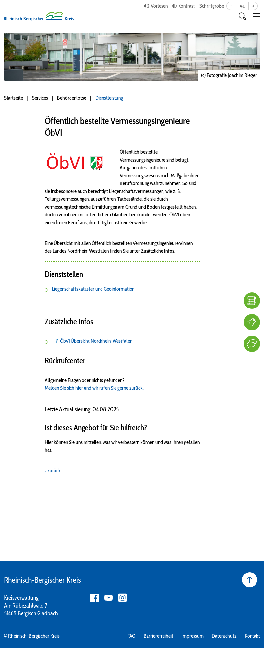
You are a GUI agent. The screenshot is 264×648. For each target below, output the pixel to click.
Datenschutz (224, 636)
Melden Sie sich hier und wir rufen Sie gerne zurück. (94, 388)
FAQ (131, 636)
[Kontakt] (252, 344)
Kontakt (252, 636)
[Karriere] (252, 322)
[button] (256, 16)
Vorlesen (159, 6)
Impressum (192, 636)
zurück (54, 470)
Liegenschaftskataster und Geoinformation (93, 289)
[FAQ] (252, 300)
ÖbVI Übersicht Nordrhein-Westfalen (96, 341)
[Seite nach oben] (249, 580)
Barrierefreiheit (158, 636)
